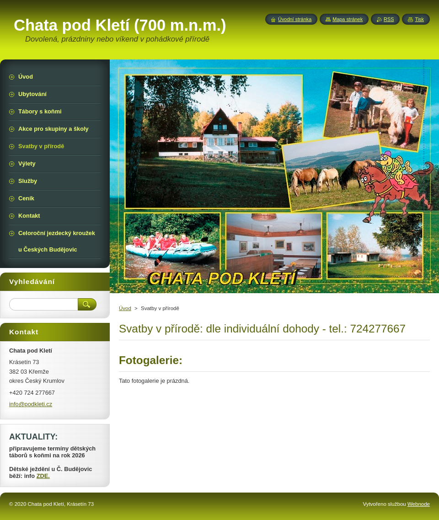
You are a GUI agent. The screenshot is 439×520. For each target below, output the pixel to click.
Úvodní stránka (294, 19)
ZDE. (43, 475)
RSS (389, 19)
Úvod (125, 308)
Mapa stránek (347, 19)
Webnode (418, 504)
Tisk (419, 19)
